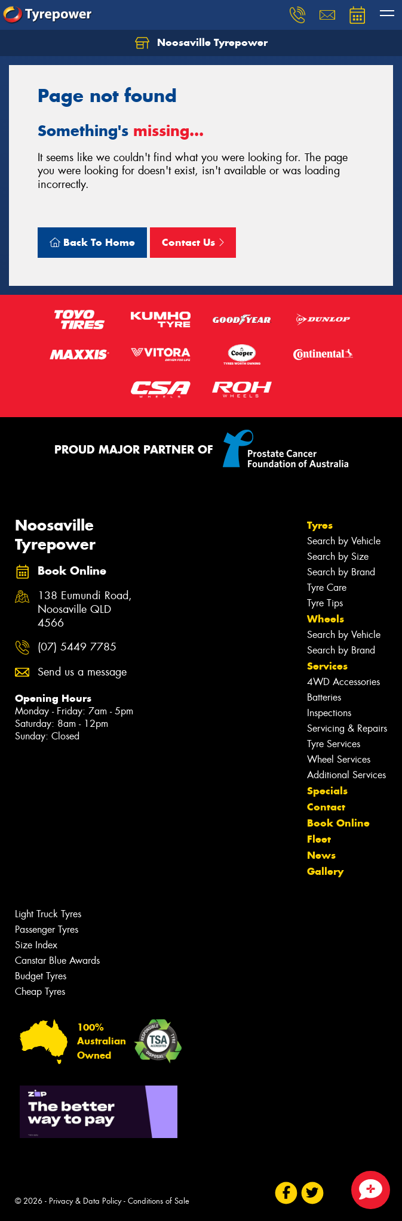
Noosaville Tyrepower (201, 43)
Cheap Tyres (40, 991)
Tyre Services (333, 744)
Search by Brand (341, 572)
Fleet (319, 839)
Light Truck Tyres (48, 914)
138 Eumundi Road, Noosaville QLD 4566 (85, 609)
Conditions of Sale (158, 1201)
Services (327, 666)
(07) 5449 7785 (77, 647)
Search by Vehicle (343, 541)
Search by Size (338, 556)
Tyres (320, 525)
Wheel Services (338, 759)
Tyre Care (326, 587)
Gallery (325, 871)
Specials (327, 790)
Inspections (329, 713)
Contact (326, 806)
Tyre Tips (325, 603)
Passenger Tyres (46, 929)
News (321, 855)
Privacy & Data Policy (85, 1201)
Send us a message (82, 672)
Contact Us (193, 242)
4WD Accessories (343, 682)
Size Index (36, 945)
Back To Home (92, 242)
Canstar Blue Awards (57, 960)
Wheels (325, 618)
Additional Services (346, 775)
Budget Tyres (40, 976)
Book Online (338, 823)
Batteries (324, 697)
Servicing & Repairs (347, 728)
